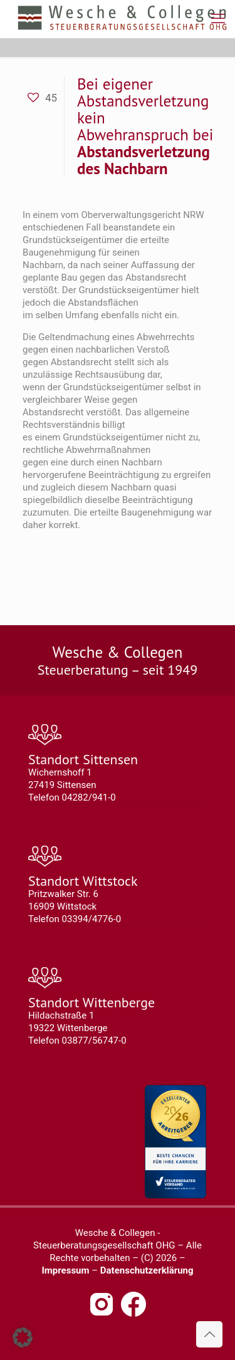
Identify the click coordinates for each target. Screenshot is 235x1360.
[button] (22, 1337)
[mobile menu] (218, 18)
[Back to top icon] (209, 1334)
